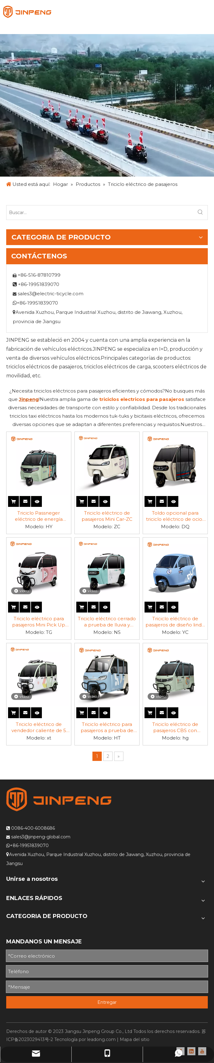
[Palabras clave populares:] (200, 212)
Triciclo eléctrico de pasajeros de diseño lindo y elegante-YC (175, 622)
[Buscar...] (100, 212)
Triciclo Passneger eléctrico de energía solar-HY (39, 516)
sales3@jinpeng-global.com (40, 837)
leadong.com (101, 1039)
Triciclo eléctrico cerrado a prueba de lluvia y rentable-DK (107, 622)
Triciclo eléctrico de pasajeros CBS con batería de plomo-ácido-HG (175, 727)
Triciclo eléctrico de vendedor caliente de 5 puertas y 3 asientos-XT (38, 727)
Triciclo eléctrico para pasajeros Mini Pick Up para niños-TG (38, 622)
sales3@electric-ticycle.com (50, 293)
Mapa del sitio (134, 1039)
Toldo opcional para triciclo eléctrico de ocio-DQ (175, 516)
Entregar (107, 1002)
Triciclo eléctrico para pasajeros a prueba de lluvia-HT (107, 727)
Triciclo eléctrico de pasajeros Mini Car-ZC (107, 516)
